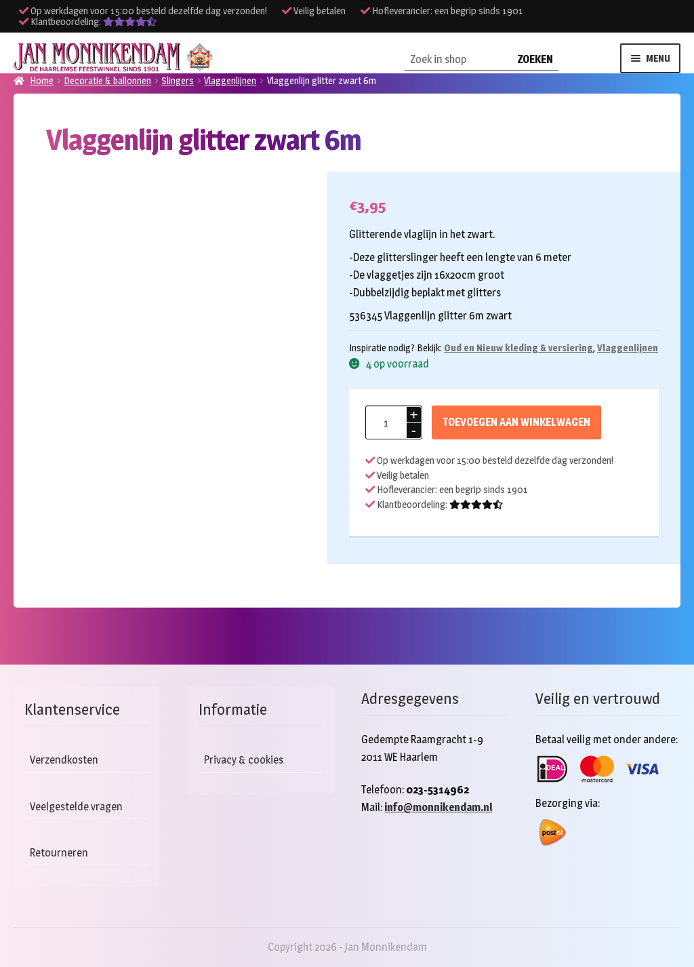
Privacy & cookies (243, 759)
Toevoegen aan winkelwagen (516, 422)
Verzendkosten (64, 759)
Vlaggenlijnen (627, 347)
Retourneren (59, 852)
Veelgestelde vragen (76, 806)
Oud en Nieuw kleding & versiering (518, 347)
